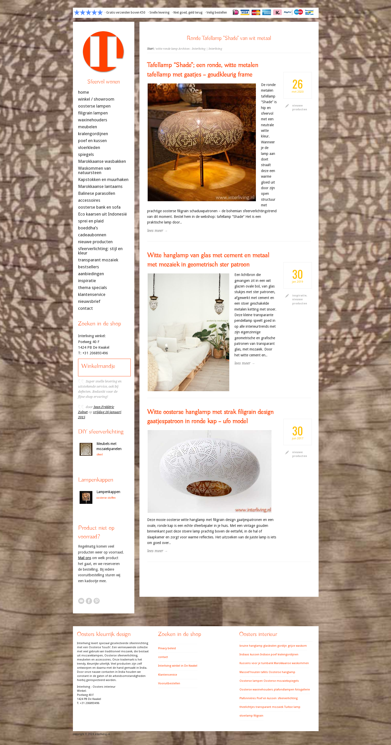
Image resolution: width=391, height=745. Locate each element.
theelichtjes (247, 707)
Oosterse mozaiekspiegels (281, 681)
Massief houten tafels (254, 672)
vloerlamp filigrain (251, 715)
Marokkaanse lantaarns (100, 186)
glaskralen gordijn (275, 645)
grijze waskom (297, 645)
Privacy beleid (167, 648)
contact (85, 308)
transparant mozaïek (98, 260)
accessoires (89, 200)
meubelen (87, 127)
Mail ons (84, 558)
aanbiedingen (91, 274)
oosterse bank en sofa (99, 207)
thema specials (92, 287)
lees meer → (157, 231)
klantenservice (91, 294)
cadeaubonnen (92, 235)
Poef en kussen (267, 698)
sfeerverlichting (288, 698)
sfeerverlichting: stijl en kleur (100, 251)
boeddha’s (88, 228)
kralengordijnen (93, 134)
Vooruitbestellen (169, 683)
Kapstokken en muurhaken (103, 179)
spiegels (86, 154)
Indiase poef (268, 654)
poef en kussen (92, 141)
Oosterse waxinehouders (256, 689)
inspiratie (299, 295)
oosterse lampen (94, 106)
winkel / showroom (96, 99)
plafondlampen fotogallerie (292, 689)
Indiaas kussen (249, 654)
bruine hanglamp (251, 645)
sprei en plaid (91, 221)
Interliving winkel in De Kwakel (177, 665)
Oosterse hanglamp (282, 672)
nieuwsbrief (89, 301)
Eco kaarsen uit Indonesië (102, 214)
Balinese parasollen (96, 193)
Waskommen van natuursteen (94, 170)
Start (150, 48)
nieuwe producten (95, 242)
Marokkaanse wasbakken (102, 161)
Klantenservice (167, 674)
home (83, 92)
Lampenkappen (108, 492)
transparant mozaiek (269, 707)
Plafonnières (248, 698)
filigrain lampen (93, 113)
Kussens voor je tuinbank (256, 663)
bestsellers (88, 267)
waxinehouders (92, 120)
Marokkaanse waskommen (291, 663)
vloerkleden (89, 147)
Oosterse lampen (251, 681)
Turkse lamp (292, 707)
